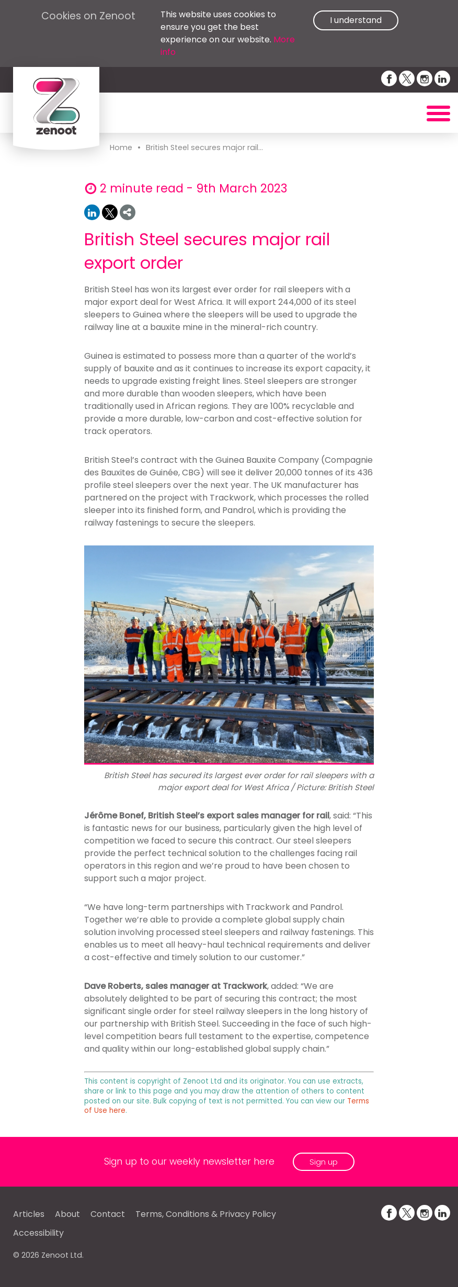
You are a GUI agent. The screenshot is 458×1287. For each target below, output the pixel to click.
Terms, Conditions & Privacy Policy (205, 1214)
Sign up (324, 1161)
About (67, 1214)
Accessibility (38, 1233)
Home (121, 147)
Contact (107, 1214)
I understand (356, 20)
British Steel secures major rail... (204, 147)
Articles (28, 1214)
